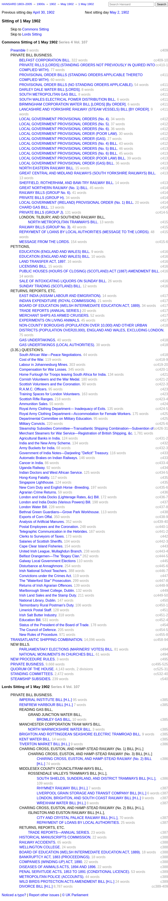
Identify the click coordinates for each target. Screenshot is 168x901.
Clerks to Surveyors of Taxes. (42, 536)
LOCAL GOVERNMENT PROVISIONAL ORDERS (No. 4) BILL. (68, 143)
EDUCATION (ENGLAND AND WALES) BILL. (54, 252)
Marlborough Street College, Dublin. (47, 590)
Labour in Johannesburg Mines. (43, 364)
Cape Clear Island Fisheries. (41, 546)
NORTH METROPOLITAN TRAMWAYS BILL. (63, 222)
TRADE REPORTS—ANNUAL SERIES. (59, 832)
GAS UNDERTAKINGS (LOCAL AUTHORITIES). (57, 345)
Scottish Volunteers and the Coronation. (50, 384)
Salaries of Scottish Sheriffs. (41, 541)
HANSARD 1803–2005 (17, 4)
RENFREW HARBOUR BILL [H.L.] (46, 705)
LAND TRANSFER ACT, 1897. (42, 261)
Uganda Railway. (32, 468)
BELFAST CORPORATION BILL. (44, 60)
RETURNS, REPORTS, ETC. (33, 291)
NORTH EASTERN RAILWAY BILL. (46, 168)
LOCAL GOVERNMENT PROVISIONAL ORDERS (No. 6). (64, 129)
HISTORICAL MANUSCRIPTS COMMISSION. (55, 837)
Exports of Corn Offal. (36, 517)
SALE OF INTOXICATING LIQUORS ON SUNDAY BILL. (63, 281)
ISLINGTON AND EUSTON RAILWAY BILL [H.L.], (66, 813)
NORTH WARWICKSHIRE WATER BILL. (59, 729)
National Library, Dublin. (37, 600)
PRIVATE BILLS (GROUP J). (41, 212)
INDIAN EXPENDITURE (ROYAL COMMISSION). (58, 301)
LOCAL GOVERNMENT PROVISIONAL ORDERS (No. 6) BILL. (68, 153)
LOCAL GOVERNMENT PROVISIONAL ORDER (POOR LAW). (68, 134)
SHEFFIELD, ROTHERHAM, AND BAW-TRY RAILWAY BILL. (66, 183)
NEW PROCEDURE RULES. (33, 659)
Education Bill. (30, 620)
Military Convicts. (32, 423)
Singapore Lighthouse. (36, 482)
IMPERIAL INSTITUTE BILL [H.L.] (45, 700)
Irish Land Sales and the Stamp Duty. (48, 595)
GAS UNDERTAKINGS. (37, 340)
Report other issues (44, 895)
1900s (41, 4)
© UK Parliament (75, 895)
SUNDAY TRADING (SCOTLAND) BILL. (50, 286)
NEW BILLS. (20, 644)
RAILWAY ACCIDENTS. (37, 842)
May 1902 (67, 4)
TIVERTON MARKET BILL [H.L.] (44, 744)
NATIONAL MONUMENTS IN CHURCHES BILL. (57, 654)
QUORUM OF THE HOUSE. (32, 669)
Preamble (17, 50)
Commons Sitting (35, 29)
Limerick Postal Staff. (35, 610)
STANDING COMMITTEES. (32, 674)
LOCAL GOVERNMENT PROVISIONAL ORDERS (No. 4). (64, 119)
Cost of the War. (31, 359)
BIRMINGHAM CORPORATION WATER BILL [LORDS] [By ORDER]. (73, 104)
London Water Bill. (33, 507)
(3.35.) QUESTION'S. (27, 350)
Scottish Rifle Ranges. (36, 399)
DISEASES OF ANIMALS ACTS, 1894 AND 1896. (57, 867)
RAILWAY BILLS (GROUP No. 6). (45, 193)
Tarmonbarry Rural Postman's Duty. (46, 605)
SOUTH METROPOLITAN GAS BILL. (48, 94)
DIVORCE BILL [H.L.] (35, 886)
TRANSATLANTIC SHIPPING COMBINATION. (46, 640)
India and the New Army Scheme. (45, 443)
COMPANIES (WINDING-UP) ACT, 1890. (51, 862)
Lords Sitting (32, 34)
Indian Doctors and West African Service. (51, 472)
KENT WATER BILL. (35, 739)
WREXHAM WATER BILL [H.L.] (61, 803)
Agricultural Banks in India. (40, 438)
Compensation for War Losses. (43, 369)
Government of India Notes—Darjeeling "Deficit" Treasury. (64, 453)
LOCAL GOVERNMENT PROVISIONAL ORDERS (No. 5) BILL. (68, 148)
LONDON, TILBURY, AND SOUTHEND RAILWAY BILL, (62, 217)
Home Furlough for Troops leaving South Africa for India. (63, 374)
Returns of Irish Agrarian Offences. (46, 585)
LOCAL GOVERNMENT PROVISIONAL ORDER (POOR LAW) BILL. (72, 158)
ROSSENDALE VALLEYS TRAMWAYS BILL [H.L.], (67, 773)
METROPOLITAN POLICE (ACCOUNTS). (51, 877)
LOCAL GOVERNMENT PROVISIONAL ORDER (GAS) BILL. (67, 163)
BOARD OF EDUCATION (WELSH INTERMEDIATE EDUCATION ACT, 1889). (80, 305)
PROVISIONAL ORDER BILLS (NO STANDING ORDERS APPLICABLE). (76, 85)
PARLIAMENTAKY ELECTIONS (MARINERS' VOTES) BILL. (66, 649)
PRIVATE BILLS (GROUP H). (42, 198)
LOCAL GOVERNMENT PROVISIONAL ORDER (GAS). (63, 139)
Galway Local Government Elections (47, 561)
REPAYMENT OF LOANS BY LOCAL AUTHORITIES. (78, 822)
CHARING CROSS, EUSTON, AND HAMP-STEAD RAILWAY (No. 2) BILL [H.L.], (81, 808)
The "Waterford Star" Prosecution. (45, 581)
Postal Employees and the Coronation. (49, 527)
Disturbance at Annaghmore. (41, 566)
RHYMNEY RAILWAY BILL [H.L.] (62, 788)
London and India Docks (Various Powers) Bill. (55, 502)
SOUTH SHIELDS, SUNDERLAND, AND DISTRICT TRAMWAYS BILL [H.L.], (96, 778)
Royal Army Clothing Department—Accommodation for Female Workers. (75, 414)
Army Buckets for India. (37, 448)
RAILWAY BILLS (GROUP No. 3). (45, 227)
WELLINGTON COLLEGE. (40, 847)
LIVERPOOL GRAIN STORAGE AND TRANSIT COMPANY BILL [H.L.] (91, 793)
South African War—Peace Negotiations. (50, 355)
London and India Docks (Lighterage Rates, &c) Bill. (59, 497)
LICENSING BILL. (33, 266)
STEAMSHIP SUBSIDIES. (30, 679)
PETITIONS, (20, 246)
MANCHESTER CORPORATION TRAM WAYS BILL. (60, 724)
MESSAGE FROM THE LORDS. (44, 242)
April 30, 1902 (43, 12)
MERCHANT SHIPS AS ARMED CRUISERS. (54, 315)
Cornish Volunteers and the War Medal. (49, 379)
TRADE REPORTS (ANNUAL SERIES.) (50, 311)
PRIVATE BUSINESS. (27, 664)
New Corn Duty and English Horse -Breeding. (54, 487)
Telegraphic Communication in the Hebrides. (53, 531)
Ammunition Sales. (33, 404)
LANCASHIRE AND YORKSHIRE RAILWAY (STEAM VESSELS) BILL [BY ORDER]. (84, 109)
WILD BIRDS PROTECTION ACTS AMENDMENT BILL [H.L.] (66, 881)
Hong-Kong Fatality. (34, 477)
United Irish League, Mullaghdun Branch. (51, 551)
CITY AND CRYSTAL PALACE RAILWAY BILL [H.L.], (77, 818)
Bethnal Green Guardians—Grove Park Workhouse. (59, 512)
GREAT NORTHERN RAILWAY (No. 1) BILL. (54, 188)
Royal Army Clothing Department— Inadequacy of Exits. (62, 409)
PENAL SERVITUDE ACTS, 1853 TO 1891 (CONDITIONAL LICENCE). (74, 872)
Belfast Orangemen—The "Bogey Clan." (50, 556)
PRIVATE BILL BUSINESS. (31, 55)
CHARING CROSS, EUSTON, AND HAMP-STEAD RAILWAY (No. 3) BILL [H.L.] (90, 754)
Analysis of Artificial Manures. (42, 522)
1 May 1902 (86, 4)
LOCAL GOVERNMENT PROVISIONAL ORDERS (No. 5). (64, 124)
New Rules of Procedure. (38, 634)
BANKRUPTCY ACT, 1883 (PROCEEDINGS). (54, 857)
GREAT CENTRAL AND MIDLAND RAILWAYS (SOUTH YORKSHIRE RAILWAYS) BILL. (87, 173)
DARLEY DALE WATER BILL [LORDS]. (49, 89)
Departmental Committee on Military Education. (56, 418)
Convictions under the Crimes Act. (45, 576)
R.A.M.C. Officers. (33, 389)
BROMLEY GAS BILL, (54, 719)
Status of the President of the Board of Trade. (54, 625)
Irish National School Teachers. (43, 571)
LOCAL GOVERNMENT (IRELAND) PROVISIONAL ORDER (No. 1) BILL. (76, 202)
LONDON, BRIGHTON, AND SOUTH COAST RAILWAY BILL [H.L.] (89, 798)
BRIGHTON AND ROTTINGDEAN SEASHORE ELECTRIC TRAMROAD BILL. (80, 734)
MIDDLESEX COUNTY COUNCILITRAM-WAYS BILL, (61, 768)
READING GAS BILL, (36, 710)
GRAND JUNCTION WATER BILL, (55, 715)
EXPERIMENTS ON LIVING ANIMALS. (49, 320)
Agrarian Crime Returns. (38, 492)
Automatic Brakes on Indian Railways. (48, 458)
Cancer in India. (31, 463)
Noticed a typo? (14, 895)
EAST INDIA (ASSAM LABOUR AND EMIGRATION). (60, 296)
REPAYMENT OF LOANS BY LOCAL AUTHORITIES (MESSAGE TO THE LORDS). (84, 232)
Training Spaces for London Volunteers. (49, 394)
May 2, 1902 (119, 12)
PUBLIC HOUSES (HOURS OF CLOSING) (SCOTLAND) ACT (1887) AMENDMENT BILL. (89, 271)
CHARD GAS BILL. (34, 207)
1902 (53, 4)
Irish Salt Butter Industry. (38, 615)
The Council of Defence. (38, 630)
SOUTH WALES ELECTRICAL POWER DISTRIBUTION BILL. (67, 99)
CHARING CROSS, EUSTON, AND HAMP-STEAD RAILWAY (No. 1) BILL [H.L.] (81, 749)
